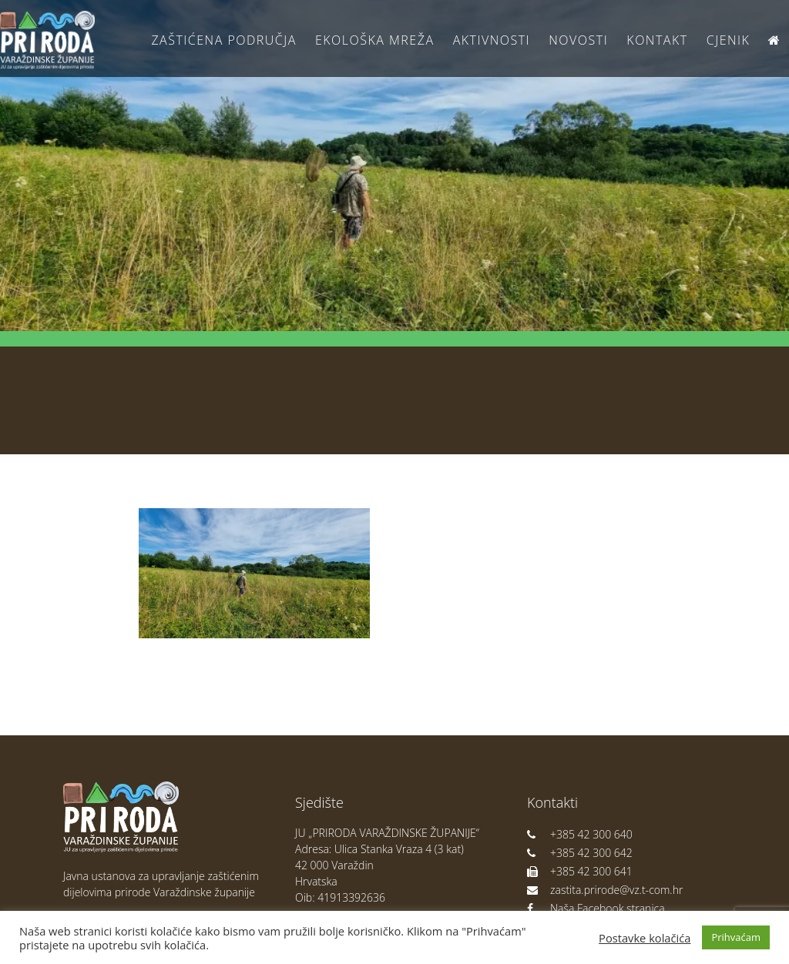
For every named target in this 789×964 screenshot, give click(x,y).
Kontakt (656, 40)
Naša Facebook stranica (596, 908)
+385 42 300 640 (580, 834)
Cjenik (728, 40)
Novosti (578, 40)
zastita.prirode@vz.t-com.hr (605, 889)
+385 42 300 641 (580, 871)
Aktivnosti (491, 40)
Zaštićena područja (223, 40)
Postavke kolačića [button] (644, 938)
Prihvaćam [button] (735, 937)
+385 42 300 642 (580, 852)
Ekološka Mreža (375, 40)
